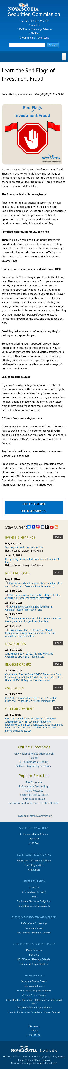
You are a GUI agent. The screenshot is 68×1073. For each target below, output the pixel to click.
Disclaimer (34, 1026)
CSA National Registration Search (34, 753)
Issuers (34, 757)
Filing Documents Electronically (34, 905)
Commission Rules (34, 799)
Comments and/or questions (24, 1063)
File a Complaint (34, 504)
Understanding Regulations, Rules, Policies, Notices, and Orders (34, 1001)
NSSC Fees (34, 33)
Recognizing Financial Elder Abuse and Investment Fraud (32, 560)
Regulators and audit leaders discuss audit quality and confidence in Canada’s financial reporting (33, 585)
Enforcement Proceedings (34, 786)
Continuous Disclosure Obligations (34, 901)
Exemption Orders (34, 927)
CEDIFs (34, 896)
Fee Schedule (34, 782)
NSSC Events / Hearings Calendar (34, 29)
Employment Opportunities (34, 964)
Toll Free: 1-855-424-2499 (34, 21)
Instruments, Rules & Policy (34, 833)
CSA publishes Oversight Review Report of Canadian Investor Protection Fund (29, 608)
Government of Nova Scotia (34, 37)
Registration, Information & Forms (34, 860)
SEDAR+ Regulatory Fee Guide (34, 766)
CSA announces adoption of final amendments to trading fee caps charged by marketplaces (33, 620)
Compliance (34, 869)
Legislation (34, 838)
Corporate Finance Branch (34, 981)
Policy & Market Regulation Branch (33, 990)
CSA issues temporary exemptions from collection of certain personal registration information (33, 596)
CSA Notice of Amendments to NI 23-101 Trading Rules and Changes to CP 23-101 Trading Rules (31, 699)
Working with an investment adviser (24, 547)
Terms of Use (33, 1034)
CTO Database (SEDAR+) (34, 762)
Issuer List (34, 887)
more (58, 536)
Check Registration (34, 511)
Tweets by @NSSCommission (35, 815)
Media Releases (34, 790)
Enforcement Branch (34, 985)
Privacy (34, 1030)
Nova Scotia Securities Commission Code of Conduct (34, 1012)
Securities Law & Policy (34, 794)
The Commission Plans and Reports (34, 1007)
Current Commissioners (34, 995)
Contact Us (34, 25)
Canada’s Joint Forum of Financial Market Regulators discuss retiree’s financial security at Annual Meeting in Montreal (30, 633)
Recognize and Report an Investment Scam (34, 803)
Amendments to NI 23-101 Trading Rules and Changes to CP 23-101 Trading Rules (29, 655)
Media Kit (34, 954)
